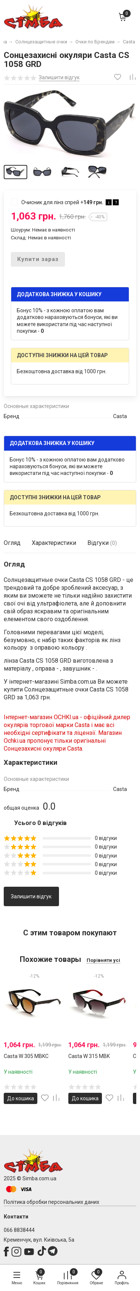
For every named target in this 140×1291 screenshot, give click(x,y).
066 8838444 (19, 1230)
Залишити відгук (31, 896)
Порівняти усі (103, 960)
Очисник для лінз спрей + (65, 202)
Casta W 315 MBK (89, 1056)
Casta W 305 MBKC (26, 1056)
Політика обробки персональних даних (51, 1202)
